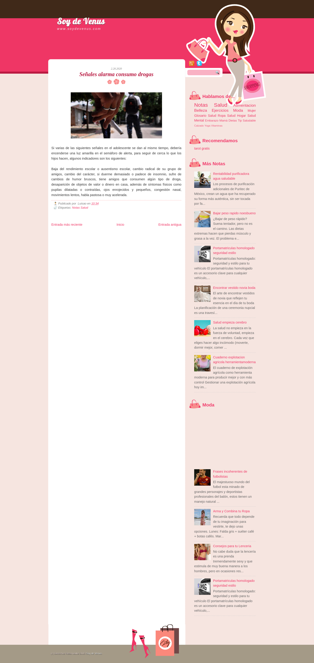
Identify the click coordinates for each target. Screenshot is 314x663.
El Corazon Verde (145, 241)
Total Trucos (118, 237)
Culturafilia (160, 241)
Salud (231, 115)
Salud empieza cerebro (230, 322)
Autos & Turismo (162, 237)
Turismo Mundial (99, 241)
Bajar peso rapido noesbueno (234, 213)
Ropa (221, 115)
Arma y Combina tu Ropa (231, 511)
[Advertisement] (104, 55)
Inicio (120, 224)
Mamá (223, 120)
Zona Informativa (59, 233)
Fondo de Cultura (146, 233)
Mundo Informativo (80, 241)
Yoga (207, 125)
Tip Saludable (247, 120)
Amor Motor (172, 241)
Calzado (199, 125)
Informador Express (109, 233)
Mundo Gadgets (145, 237)
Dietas (232, 120)
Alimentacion (244, 105)
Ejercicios (220, 110)
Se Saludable (115, 241)
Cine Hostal (130, 237)
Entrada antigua (169, 224)
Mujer (252, 110)
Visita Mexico (129, 241)
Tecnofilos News (71, 237)
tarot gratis (202, 148)
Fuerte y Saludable (101, 237)
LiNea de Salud (91, 233)
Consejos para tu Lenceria (232, 546)
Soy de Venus (81, 21)
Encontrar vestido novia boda (234, 288)
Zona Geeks (162, 233)
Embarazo (212, 120)
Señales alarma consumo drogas (116, 74)
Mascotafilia (64, 241)
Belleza (200, 110)
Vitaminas (216, 125)
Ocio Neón (86, 237)
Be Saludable (76, 233)
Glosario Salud (205, 115)
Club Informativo (128, 233)
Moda (238, 110)
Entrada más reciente (66, 224)
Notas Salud (80, 207)
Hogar (241, 115)
